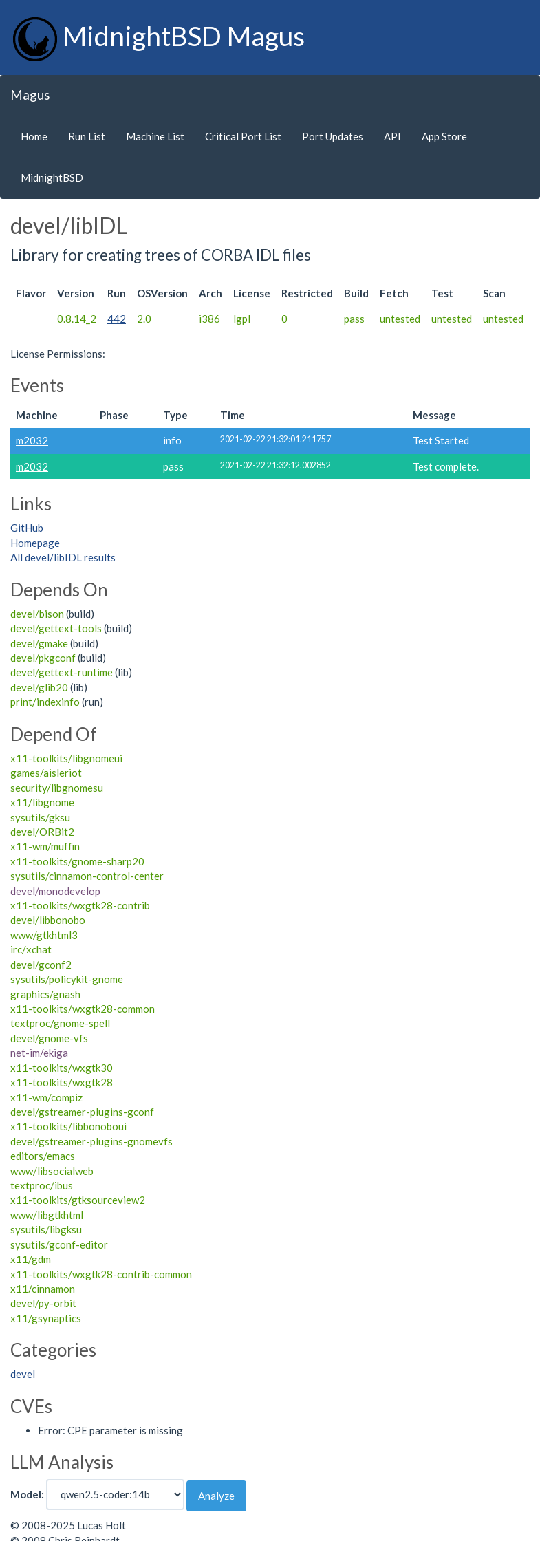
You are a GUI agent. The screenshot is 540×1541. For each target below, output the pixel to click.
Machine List (155, 136)
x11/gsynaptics (45, 1318)
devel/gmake (39, 643)
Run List (86, 136)
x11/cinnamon (42, 1288)
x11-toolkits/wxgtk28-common (82, 1008)
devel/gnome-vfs (49, 1038)
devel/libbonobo (47, 920)
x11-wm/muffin (45, 846)
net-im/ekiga (39, 1052)
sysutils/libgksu (46, 1229)
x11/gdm (30, 1259)
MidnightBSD (52, 177)
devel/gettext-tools (56, 628)
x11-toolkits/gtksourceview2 (77, 1200)
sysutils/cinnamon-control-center (87, 876)
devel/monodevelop (55, 891)
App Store (444, 136)
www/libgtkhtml (46, 1215)
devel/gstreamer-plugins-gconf (82, 1112)
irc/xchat (31, 949)
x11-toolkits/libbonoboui (68, 1126)
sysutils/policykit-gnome (66, 979)
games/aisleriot (46, 772)
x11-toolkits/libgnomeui (66, 758)
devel (22, 1374)
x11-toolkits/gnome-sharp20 (77, 861)
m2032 (32, 440)
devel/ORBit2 (42, 832)
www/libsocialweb (52, 1171)
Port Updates (332, 136)
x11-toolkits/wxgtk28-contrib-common (101, 1274)
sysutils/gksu (40, 817)
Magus (30, 95)
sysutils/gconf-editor (59, 1244)
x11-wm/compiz (46, 1097)
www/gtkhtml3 (44, 935)
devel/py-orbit (43, 1303)
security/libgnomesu (56, 788)
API (392, 136)
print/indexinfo (45, 702)
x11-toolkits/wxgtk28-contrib (80, 905)
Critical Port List (243, 136)
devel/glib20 (39, 687)
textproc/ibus (41, 1185)
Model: (27, 1494)
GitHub (26, 527)
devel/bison (37, 613)
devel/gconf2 (41, 964)
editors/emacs (42, 1156)
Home (34, 136)
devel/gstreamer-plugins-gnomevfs (91, 1141)
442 (116, 318)
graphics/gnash (45, 994)
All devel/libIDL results (63, 557)
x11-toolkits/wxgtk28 (61, 1082)
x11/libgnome (42, 802)
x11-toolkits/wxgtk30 (61, 1068)
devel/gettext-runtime (61, 672)
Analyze (216, 1495)
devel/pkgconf (43, 657)
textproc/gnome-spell (60, 1023)
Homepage (35, 543)
